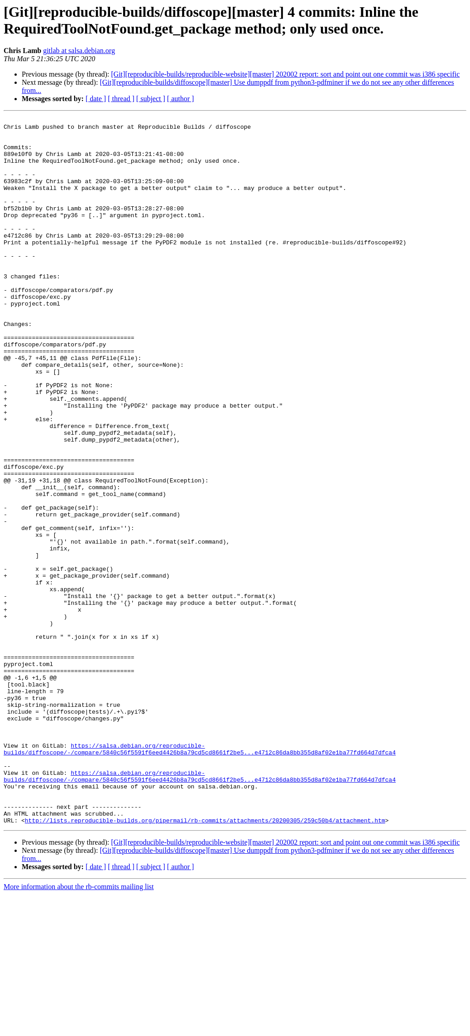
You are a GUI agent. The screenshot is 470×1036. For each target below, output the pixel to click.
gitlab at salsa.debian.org (79, 50)
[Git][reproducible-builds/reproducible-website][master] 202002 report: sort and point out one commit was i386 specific (285, 74)
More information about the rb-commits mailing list (79, 1028)
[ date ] (96, 98)
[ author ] (180, 98)
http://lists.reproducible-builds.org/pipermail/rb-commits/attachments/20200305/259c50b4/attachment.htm (205, 962)
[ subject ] (150, 98)
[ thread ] (121, 98)
